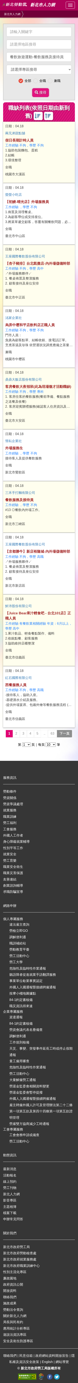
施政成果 (9, 1303)
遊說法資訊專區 (14, 1334)
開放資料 (9, 1290)
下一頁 (64, 733)
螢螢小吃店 (13, 194)
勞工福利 (9, 823)
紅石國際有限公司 (18, 678)
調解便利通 (17, 937)
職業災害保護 (13, 873)
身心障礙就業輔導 (16, 841)
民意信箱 (26, 1355)
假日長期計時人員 (19, 140)
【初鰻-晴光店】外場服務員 (27, 202)
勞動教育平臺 (19, 949)
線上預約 (9, 1181)
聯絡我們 (9, 1297)
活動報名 (9, 1175)
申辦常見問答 (13, 1219)
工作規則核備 (19, 1042)
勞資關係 (9, 798)
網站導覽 (62, 1362)
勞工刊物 (9, 1187)
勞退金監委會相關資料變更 (29, 1086)
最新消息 (9, 1169)
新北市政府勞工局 (16, 1247)
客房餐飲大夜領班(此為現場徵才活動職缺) (38, 387)
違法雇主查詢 (19, 924)
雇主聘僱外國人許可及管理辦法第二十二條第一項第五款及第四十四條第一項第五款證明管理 (41, 1111)
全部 (28, 81)
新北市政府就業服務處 (19, 1259)
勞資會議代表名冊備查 (26, 1029)
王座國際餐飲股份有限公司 (25, 256)
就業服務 (9, 810)
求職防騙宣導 (13, 891)
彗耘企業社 (13, 441)
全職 (42, 81)
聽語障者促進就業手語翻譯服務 (32, 974)
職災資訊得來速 (21, 1006)
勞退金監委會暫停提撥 (26, 1092)
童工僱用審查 (19, 1061)
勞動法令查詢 (13, 1309)
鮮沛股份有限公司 (18, 606)
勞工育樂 (9, 860)
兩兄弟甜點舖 (15, 133)
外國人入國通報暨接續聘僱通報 (32, 987)
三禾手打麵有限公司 (20, 492)
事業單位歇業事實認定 (26, 981)
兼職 (57, 81)
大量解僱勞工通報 (22, 1080)
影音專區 (9, 1200)
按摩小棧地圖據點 (22, 993)
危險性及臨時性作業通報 (27, 968)
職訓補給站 (17, 943)
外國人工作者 (13, 835)
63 (52, 733)
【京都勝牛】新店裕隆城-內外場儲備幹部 (38, 551)
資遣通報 (16, 1017)
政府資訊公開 (13, 1284)
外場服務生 (14, 448)
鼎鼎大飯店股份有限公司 (23, 379)
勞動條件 (9, 791)
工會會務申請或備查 (24, 1135)
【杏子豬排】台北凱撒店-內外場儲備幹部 (37, 264)
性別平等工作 (13, 848)
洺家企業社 (13, 318)
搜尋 (40, 92)
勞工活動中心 (19, 956)
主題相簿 (9, 1206)
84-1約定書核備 (21, 1000)
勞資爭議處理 (13, 804)
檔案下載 (9, 1213)
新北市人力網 (12, 14)
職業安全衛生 (13, 867)
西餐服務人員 (15, 685)
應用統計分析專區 (16, 1328)
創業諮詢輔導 (13, 885)
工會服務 (9, 829)
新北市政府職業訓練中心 (21, 1265)
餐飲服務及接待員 (19, 500)
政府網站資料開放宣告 (52, 1355)
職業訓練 (9, 816)
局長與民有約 (13, 1322)
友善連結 (9, 879)
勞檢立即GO (18, 930)
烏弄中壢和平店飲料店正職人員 (30, 325)
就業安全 (9, 854)
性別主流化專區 (14, 1272)
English (48, 1362)
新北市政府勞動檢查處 (19, 1253)
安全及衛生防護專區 (18, 1341)
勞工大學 (16, 962)
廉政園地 (9, 1278)
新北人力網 (11, 1194)
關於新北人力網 (14, 1316)
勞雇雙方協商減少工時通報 (29, 1124)
